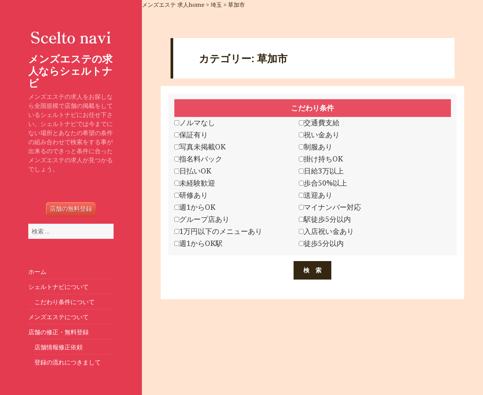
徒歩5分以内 (321, 243)
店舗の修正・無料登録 (58, 332)
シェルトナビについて (58, 287)
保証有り (191, 135)
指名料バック (198, 159)
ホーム (37, 271)
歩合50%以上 (323, 183)
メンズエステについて (58, 317)
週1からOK (194, 207)
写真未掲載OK (200, 147)
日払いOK (192, 171)
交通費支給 (319, 123)
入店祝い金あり (326, 231)
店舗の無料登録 (71, 209)
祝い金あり (319, 135)
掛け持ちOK (321, 159)
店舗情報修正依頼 (58, 347)
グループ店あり (201, 219)
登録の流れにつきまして (67, 362)
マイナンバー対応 (330, 207)
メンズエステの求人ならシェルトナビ (70, 71)
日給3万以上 (321, 171)
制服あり (315, 147)
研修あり (191, 195)
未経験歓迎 (194, 183)
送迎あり (315, 195)
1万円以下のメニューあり (218, 231)
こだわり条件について (64, 302)
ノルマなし (194, 123)
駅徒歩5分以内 (325, 219)
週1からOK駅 (198, 243)
